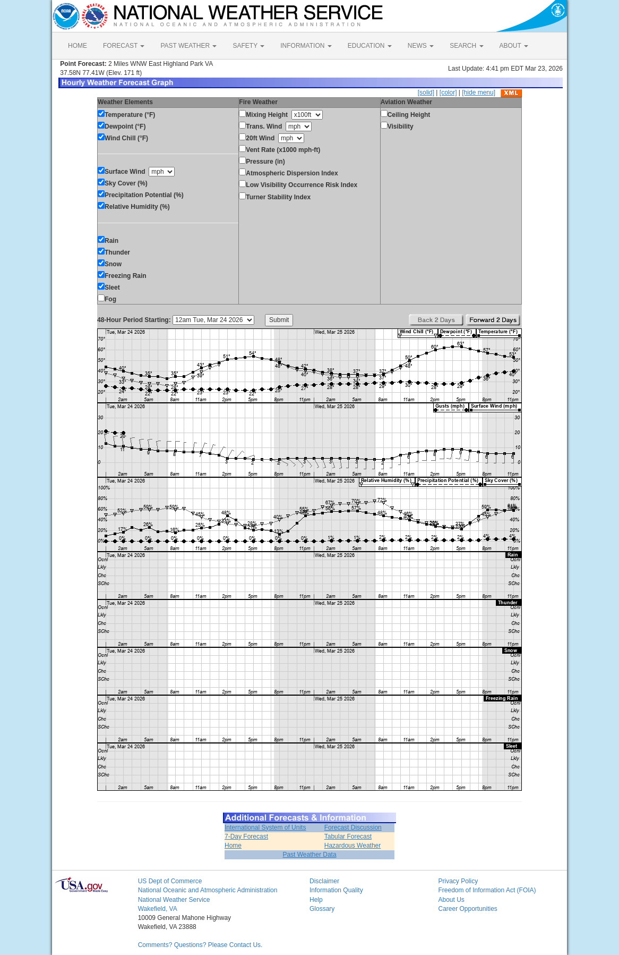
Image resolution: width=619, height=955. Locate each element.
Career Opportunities (467, 908)
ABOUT (514, 45)
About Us (451, 899)
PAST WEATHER (188, 45)
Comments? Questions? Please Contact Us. (200, 945)
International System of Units (265, 827)
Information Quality (336, 890)
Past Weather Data (309, 854)
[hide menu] (478, 92)
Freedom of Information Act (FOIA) (487, 890)
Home (233, 845)
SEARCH (466, 45)
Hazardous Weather (352, 845)
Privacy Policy (458, 881)
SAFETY (248, 45)
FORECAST (123, 45)
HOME (77, 45)
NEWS (421, 45)
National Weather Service (174, 899)
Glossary (322, 908)
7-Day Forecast (246, 836)
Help (316, 899)
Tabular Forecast (348, 836)
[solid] (426, 92)
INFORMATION (305, 45)
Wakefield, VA (157, 908)
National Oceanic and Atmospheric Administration (208, 890)
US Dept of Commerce (170, 881)
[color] (448, 92)
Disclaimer (324, 881)
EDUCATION (370, 45)
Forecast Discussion (353, 827)
